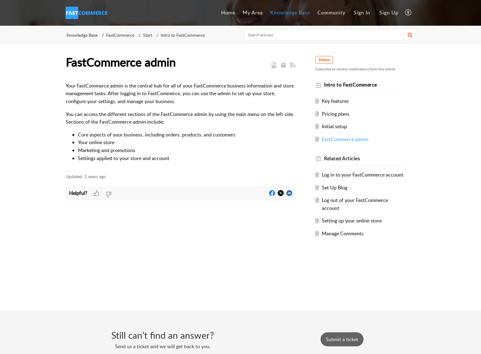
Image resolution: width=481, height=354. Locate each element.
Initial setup (334, 126)
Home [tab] (228, 12)
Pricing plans (335, 113)
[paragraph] (181, 122)
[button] (408, 13)
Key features (335, 101)
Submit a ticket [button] (342, 339)
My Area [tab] (253, 12)
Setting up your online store (352, 220)
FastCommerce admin (345, 139)
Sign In (362, 12)
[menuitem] (362, 13)
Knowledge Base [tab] (290, 12)
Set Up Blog (334, 187)
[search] (330, 35)
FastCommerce (120, 35)
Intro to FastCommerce (183, 35)
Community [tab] (331, 12)
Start (147, 35)
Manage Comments (343, 233)
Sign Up (388, 12)
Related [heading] (342, 158)
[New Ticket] (342, 339)
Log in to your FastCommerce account (362, 174)
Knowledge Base (82, 35)
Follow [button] (324, 59)
